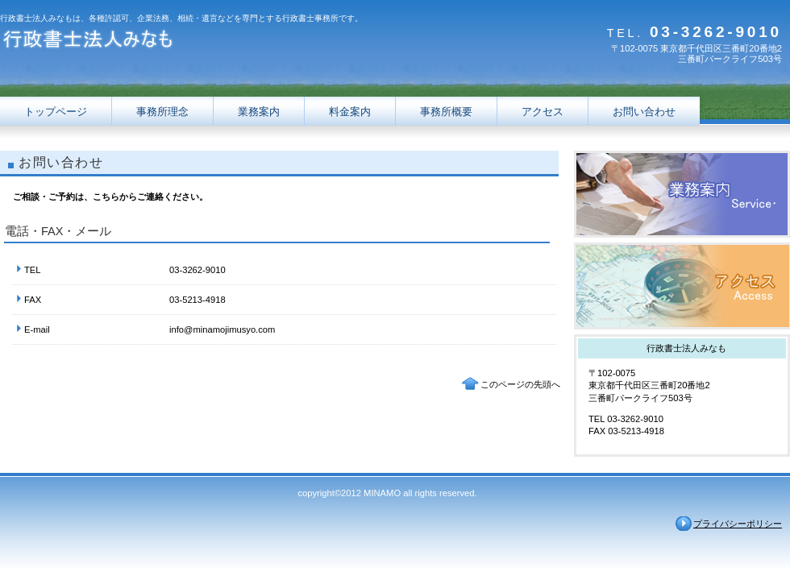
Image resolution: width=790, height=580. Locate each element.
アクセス (682, 285)
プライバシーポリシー (737, 523)
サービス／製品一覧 (682, 194)
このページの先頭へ (520, 384)
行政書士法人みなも (161, 42)
